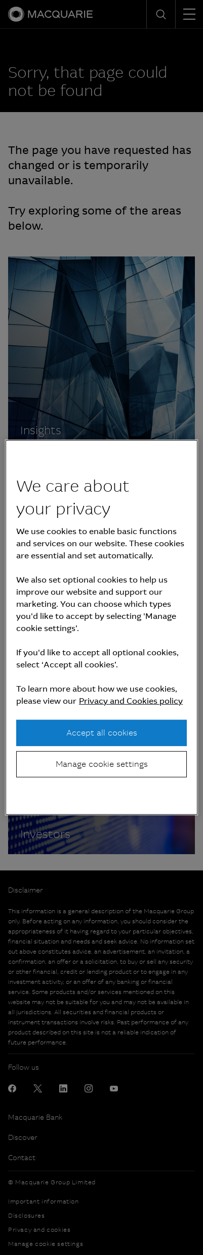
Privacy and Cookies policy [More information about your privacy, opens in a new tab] (131, 700)
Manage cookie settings (102, 764)
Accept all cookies (101, 732)
